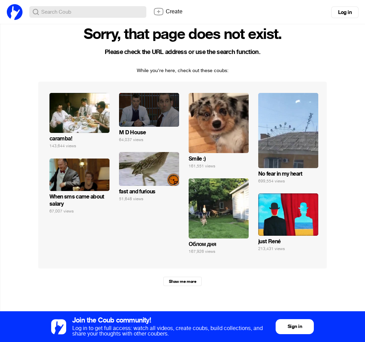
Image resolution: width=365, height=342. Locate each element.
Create (167, 11)
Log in (345, 12)
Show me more (182, 281)
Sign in (295, 326)
